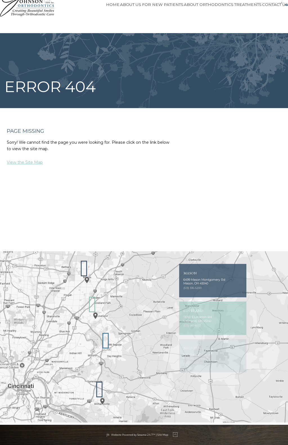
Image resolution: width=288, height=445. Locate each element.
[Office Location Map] (84, 276)
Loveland (161, 6)
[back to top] (177, 434)
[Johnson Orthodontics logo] (34, 16)
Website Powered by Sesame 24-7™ (133, 434)
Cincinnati (118, 6)
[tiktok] (249, 6)
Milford (77, 6)
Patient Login (268, 6)
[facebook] (237, 6)
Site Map (162, 434)
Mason (199, 6)
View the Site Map (25, 162)
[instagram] (243, 6)
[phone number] (95, 6)
